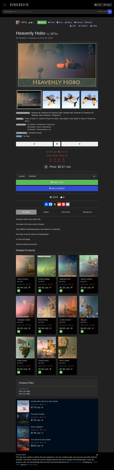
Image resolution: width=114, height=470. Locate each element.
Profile (51, 22)
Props (39, 127)
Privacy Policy (32, 465)
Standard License (35, 133)
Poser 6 (28, 119)
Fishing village (44, 279)
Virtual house (43, 361)
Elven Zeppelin (37, 427)
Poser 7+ (35, 119)
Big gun (84, 320)
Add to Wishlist (56, 188)
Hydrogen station (24, 320)
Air (50, 129)
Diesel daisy (43, 320)
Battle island (22, 361)
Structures (51, 124)
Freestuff (78, 22)
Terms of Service (75, 462)
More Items (66, 212)
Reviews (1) (87, 212)
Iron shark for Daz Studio (41, 440)
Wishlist (88, 22)
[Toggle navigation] (5, 5)
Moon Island (64, 361)
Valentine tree (64, 279)
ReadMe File (23, 389)
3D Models (31, 124)
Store (59, 22)
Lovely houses (65, 320)
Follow (42, 22)
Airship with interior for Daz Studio (44, 401)
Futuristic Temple (37, 414)
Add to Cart (57, 182)
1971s (54, 33)
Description (26, 212)
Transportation (42, 129)
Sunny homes (22, 279)
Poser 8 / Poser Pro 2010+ (49, 119)
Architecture (41, 124)
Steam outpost (86, 279)
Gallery (68, 22)
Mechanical (46, 127)
